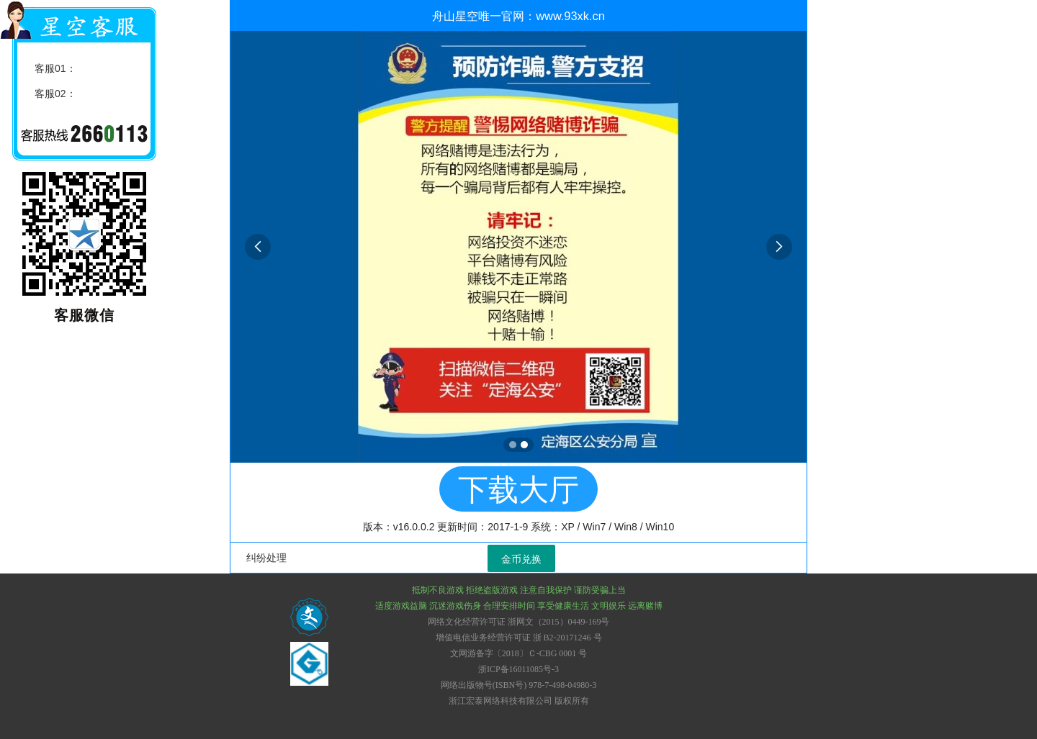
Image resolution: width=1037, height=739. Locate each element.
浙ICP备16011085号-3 (518, 669)
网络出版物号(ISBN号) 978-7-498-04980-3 (518, 685)
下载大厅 (518, 490)
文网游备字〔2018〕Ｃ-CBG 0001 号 (519, 653)
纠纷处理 (266, 557)
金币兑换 (521, 559)
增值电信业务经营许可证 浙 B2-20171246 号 (519, 638)
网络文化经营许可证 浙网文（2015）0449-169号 (519, 622)
